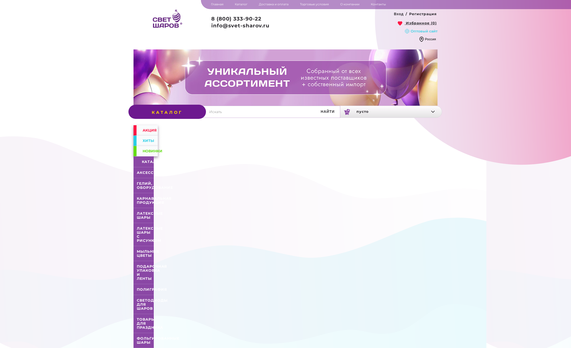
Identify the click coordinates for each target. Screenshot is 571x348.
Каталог (146, 161)
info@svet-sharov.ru (240, 26)
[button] (399, 14)
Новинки (150, 151)
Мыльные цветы (148, 253)
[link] (417, 23)
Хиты (148, 140)
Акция (150, 130)
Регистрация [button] (423, 14)
